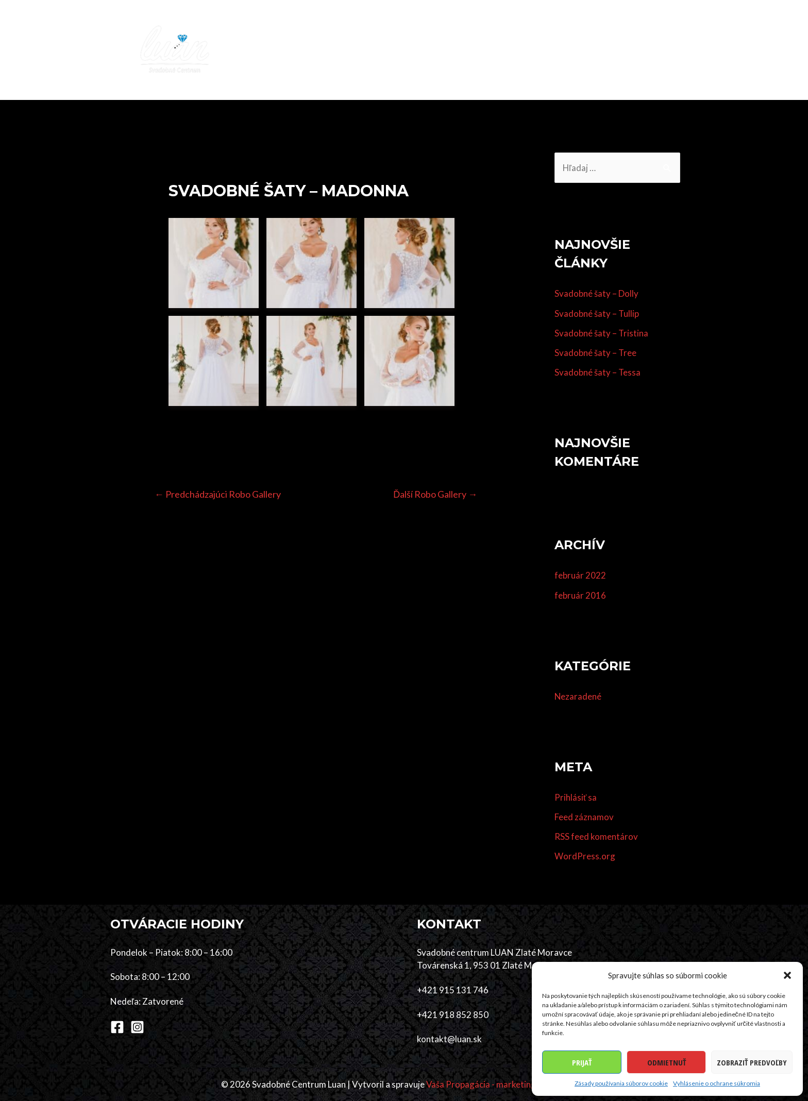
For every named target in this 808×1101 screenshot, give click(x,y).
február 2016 (580, 595)
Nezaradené (578, 696)
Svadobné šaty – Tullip (596, 313)
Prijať (582, 1062)
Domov (293, 50)
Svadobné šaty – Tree (595, 352)
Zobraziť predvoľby (752, 1062)
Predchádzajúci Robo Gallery (219, 494)
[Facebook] (117, 1027)
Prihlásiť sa (575, 797)
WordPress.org (584, 856)
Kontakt (672, 50)
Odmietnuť (666, 1062)
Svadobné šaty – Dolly (596, 294)
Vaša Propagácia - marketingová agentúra (506, 1084)
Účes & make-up (448, 50)
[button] (787, 975)
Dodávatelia (519, 50)
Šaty (383, 50)
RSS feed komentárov (596, 836)
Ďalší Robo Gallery (434, 494)
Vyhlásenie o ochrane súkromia (716, 1083)
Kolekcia (341, 50)
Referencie (580, 50)
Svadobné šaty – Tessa (597, 372)
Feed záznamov (584, 816)
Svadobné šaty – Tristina (601, 333)
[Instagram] (137, 1027)
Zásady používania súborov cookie (621, 1083)
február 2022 (580, 575)
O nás (627, 50)
